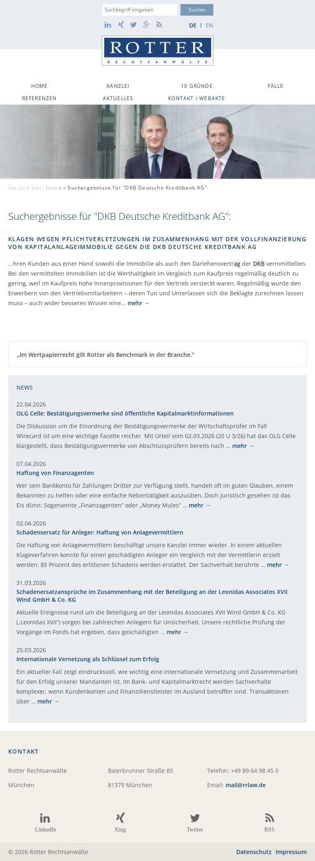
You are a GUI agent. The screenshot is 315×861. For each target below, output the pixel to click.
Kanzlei (118, 85)
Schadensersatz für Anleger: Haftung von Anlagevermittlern (99, 532)
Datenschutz (254, 852)
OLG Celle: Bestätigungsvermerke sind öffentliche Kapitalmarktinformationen (125, 413)
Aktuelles (118, 98)
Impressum (291, 852)
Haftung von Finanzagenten (55, 473)
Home (39, 85)
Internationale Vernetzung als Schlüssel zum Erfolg (87, 659)
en (209, 25)
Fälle (276, 85)
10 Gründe (197, 85)
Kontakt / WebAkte (196, 98)
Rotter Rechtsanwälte (157, 51)
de (192, 25)
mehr (135, 303)
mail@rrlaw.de (246, 785)
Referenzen (39, 98)
